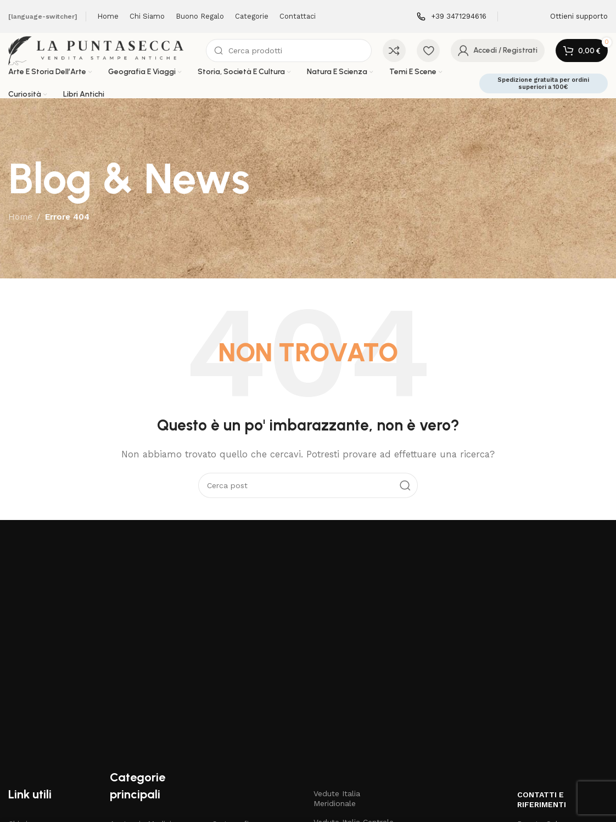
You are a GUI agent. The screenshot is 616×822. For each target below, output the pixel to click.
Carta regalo (31, 730)
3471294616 (547, 731)
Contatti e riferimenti (541, 650)
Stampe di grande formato (346, 744)
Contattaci (27, 749)
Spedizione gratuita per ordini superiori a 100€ (543, 94)
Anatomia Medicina (145, 674)
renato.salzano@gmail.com (562, 712)
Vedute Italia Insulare (352, 721)
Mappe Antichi (238, 749)
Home (20, 228)
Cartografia (232, 674)
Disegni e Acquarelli (247, 712)
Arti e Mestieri (135, 712)
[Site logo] (106, 55)
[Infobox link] (451, 16)
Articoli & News (36, 693)
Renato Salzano (546, 674)
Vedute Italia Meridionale (336, 649)
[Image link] (102, 572)
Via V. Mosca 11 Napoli (557, 693)
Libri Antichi (233, 730)
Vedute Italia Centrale (353, 673)
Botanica (126, 749)
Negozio (23, 712)
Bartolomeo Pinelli (144, 730)
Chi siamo (26, 674)
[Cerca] (296, 56)
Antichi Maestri (137, 693)
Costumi (227, 693)
